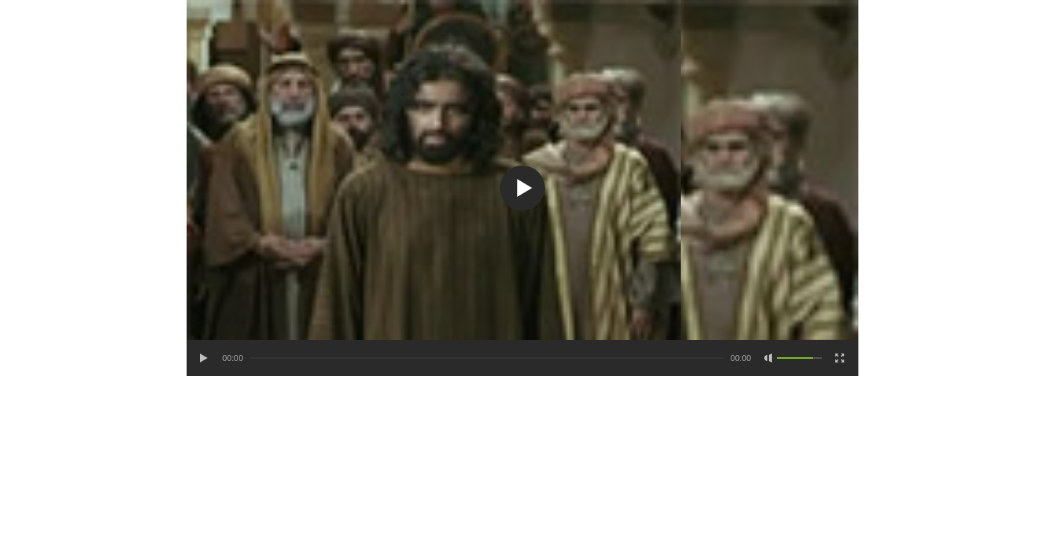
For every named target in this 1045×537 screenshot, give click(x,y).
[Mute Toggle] (768, 358)
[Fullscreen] (839, 358)
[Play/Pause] (204, 358)
